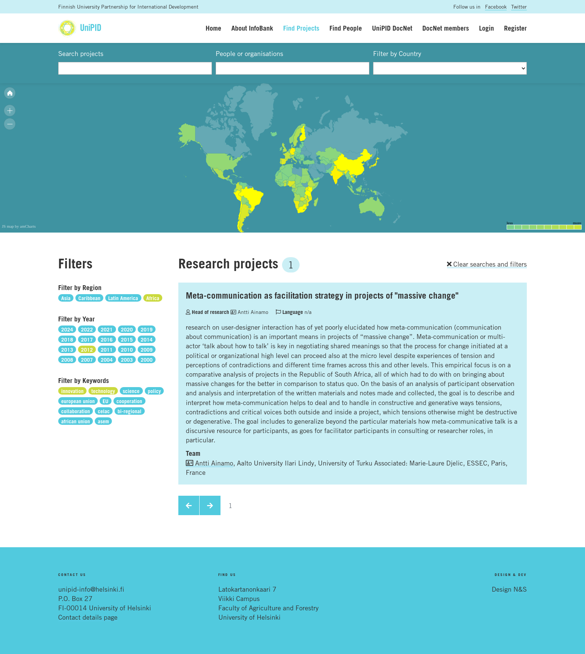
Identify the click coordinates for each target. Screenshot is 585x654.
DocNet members (445, 28)
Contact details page (88, 617)
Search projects (80, 53)
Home (213, 28)
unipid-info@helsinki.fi (91, 589)
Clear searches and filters (487, 264)
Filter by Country (397, 53)
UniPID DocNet (392, 28)
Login (486, 28)
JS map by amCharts (19, 226)
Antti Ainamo (249, 312)
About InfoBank (252, 28)
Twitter (519, 6)
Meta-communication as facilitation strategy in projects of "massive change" (322, 295)
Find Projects (301, 28)
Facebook (496, 6)
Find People (345, 28)
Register (515, 28)
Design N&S (509, 589)
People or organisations (249, 53)
